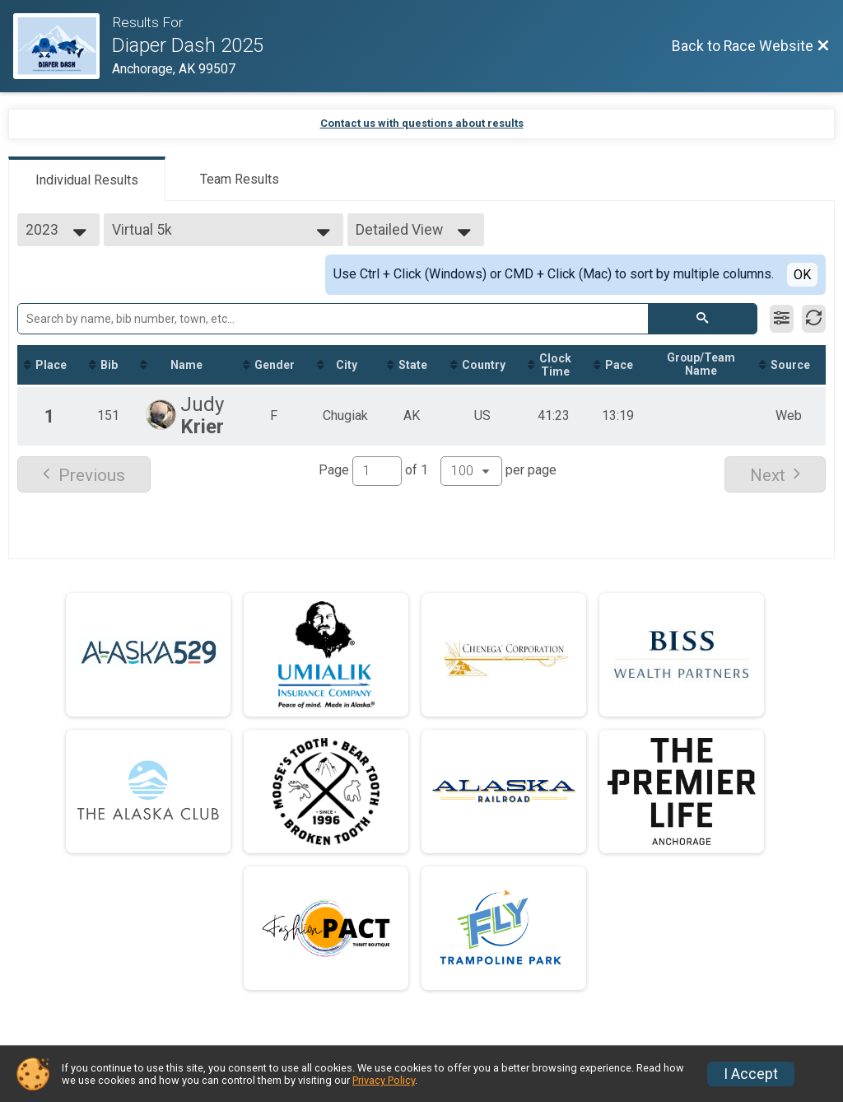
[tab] (86, 178)
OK (802, 275)
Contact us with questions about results (422, 123)
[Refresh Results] (814, 319)
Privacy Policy (383, 1080)
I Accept (751, 1074)
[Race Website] (62, 46)
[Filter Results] (782, 319)
